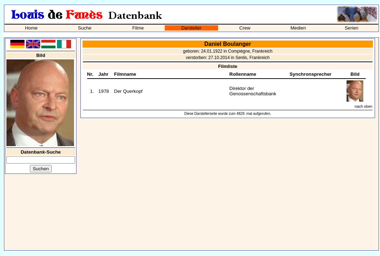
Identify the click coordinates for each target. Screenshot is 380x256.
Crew (244, 28)
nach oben (364, 106)
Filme (138, 28)
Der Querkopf (128, 91)
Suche (84, 28)
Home (31, 28)
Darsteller (191, 28)
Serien (352, 28)
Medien (298, 28)
